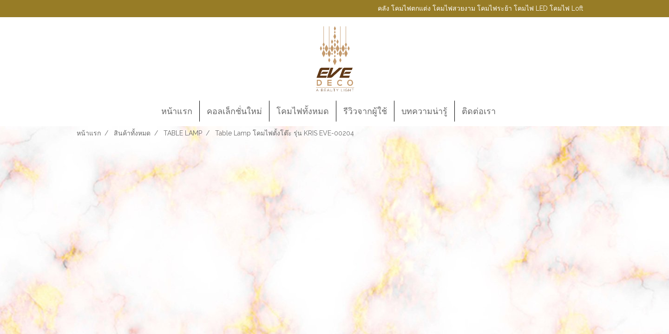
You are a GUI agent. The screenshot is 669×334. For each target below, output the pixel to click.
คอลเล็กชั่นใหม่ (234, 111)
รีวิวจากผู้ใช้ (365, 111)
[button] (511, 111)
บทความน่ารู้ (424, 111)
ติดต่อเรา (479, 111)
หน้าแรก (176, 111)
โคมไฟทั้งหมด (302, 111)
